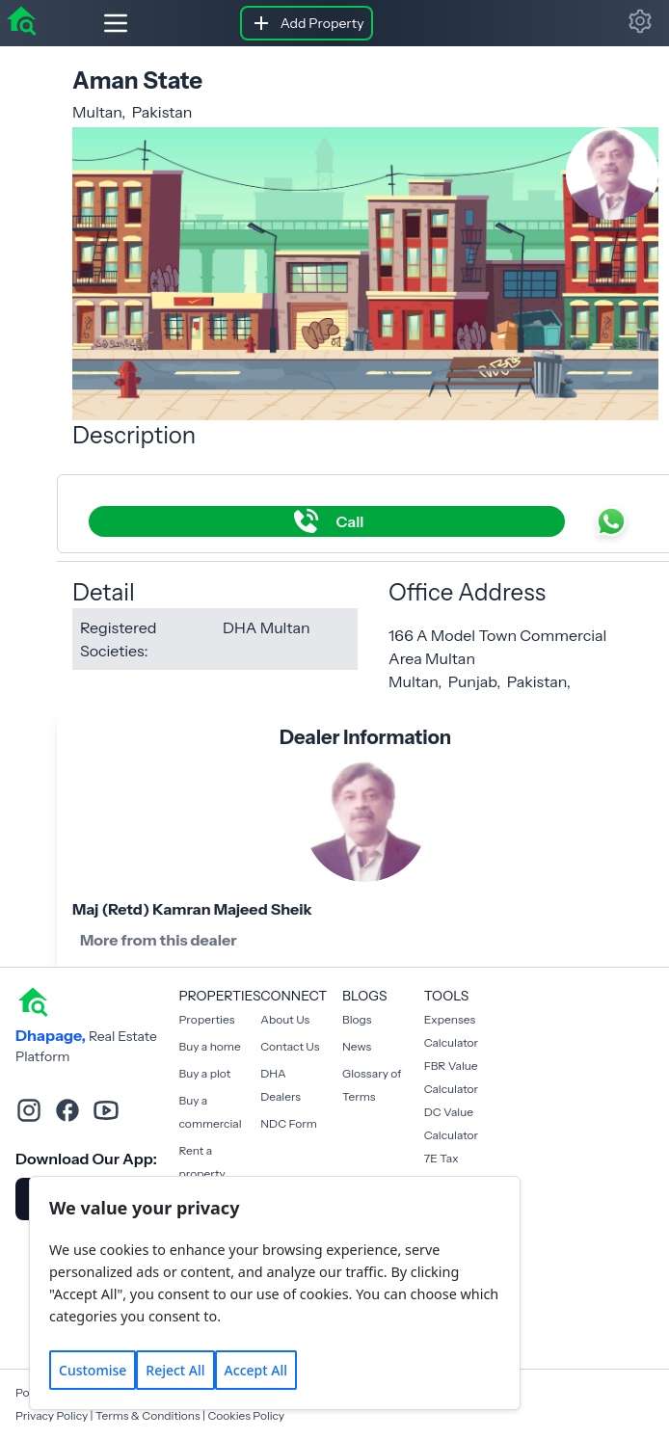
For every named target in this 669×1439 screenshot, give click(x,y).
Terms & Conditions (148, 1415)
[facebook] (67, 1110)
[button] (640, 21)
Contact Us (289, 1046)
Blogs (356, 1019)
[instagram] (28, 1110)
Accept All (256, 1370)
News (356, 1046)
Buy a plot (205, 1073)
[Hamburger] (100, 23)
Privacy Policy (51, 1415)
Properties (207, 1019)
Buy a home (210, 1046)
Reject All (175, 1370)
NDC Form (288, 1123)
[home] (21, 19)
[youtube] (106, 1110)
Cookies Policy (245, 1415)
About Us (284, 1019)
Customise (92, 1370)
